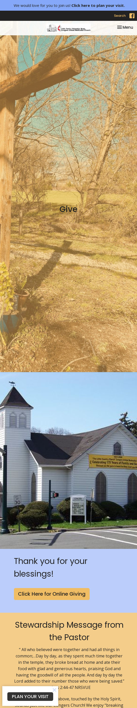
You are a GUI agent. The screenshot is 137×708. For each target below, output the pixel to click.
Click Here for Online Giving (52, 593)
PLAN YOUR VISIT (30, 696)
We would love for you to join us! (69, 5)
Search (120, 15)
